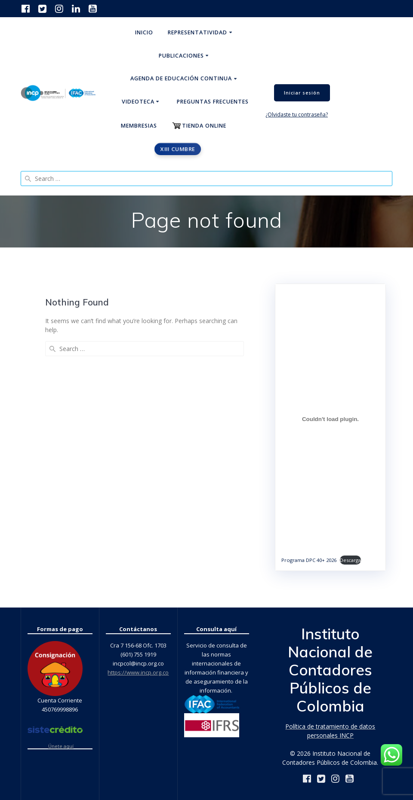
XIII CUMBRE (177, 149)
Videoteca (138, 101)
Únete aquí (61, 746)
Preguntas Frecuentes (213, 101)
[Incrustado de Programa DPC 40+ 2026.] (330, 419)
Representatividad (197, 32)
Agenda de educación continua (181, 78)
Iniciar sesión (302, 93)
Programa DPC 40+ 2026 (308, 560)
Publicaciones (181, 55)
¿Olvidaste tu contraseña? (296, 114)
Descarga (350, 560)
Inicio (144, 32)
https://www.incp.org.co (138, 672)
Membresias (139, 125)
